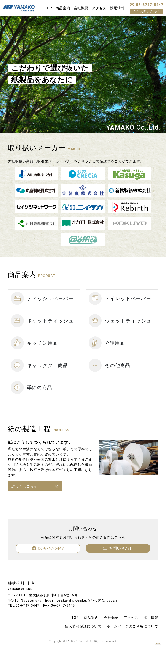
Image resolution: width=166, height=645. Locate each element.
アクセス (99, 8)
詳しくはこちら (24, 486)
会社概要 (81, 8)
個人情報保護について (83, 626)
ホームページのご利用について (132, 626)
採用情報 (117, 8)
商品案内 (63, 8)
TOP (48, 8)
